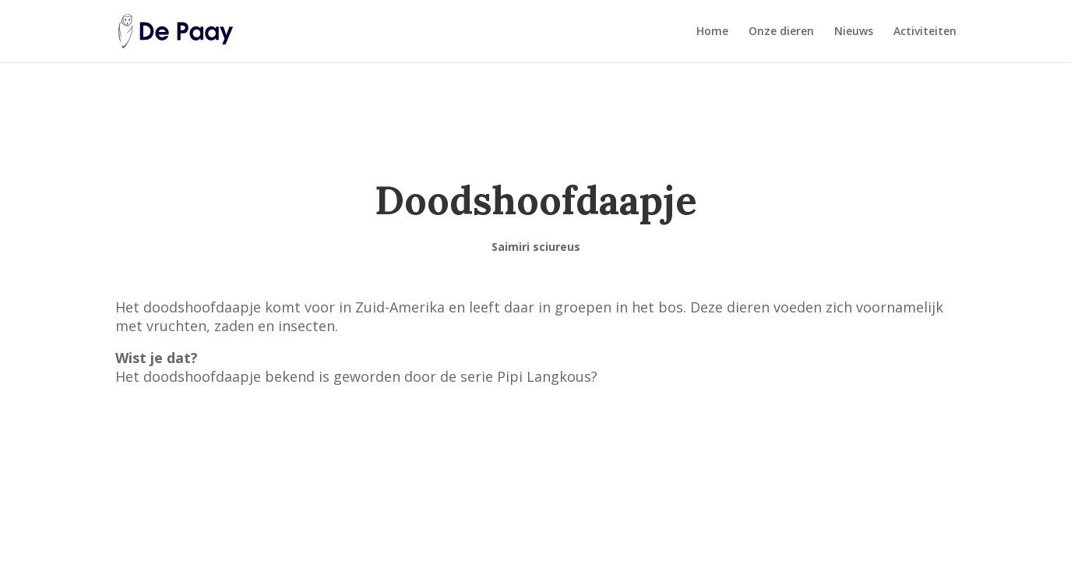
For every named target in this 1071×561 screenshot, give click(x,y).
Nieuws (853, 32)
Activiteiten (925, 32)
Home (712, 32)
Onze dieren (781, 32)
